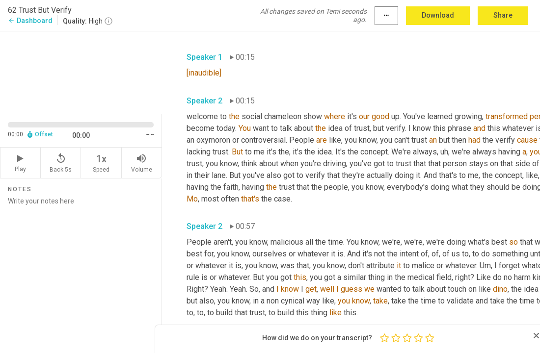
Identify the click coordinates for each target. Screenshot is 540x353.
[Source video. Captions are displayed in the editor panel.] (81, 71)
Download (438, 15)
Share (503, 15)
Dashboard (30, 21)
